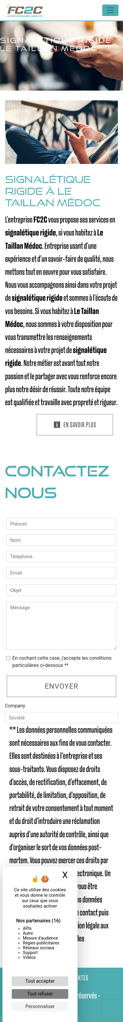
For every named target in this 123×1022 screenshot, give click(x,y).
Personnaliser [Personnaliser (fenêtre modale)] (40, 1006)
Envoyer (61, 686)
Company (15, 706)
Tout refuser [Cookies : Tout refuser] (40, 994)
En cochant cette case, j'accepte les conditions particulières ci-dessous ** (62, 661)
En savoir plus (74, 424)
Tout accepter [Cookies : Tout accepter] (40, 981)
